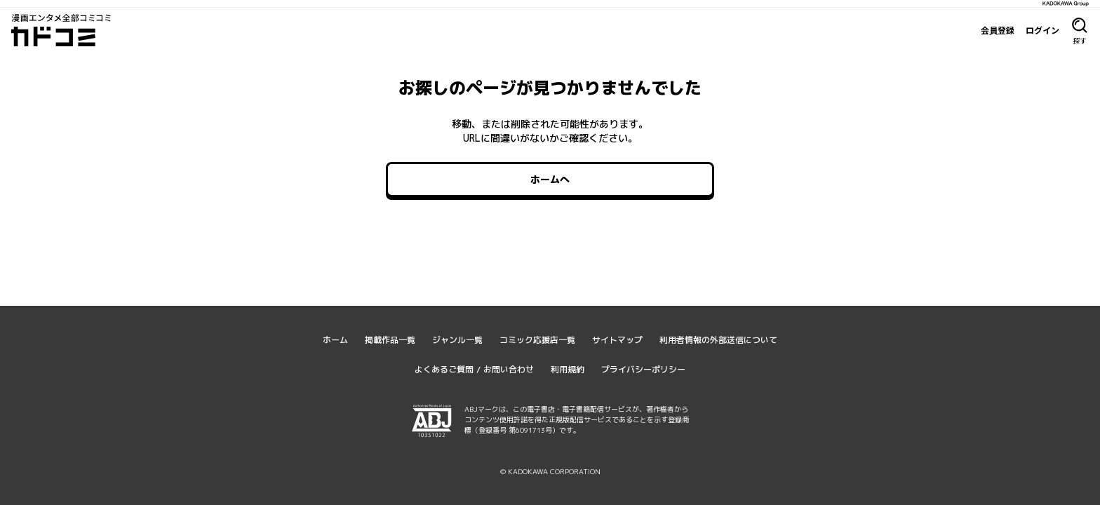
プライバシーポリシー (643, 369)
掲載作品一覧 (390, 340)
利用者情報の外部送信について (718, 340)
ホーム (335, 340)
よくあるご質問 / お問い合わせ (474, 369)
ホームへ (550, 179)
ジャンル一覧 (457, 340)
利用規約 (567, 369)
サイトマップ (617, 340)
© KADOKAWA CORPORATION (550, 471)
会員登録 (997, 30)
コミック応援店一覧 (537, 340)
